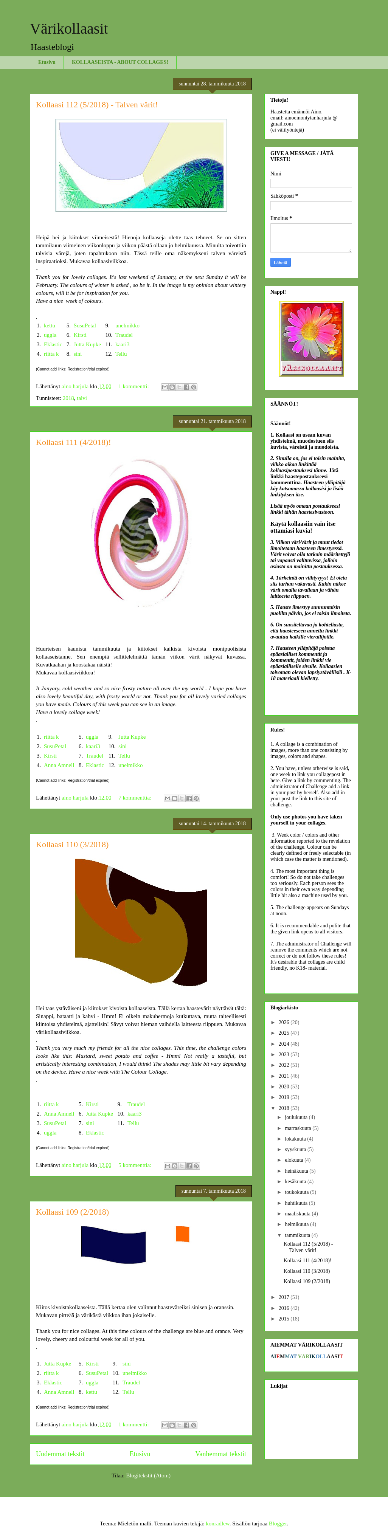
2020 (285, 1087)
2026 (285, 1022)
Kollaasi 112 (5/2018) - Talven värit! (97, 104)
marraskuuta (298, 1128)
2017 (285, 1297)
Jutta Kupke (87, 344)
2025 (285, 1033)
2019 (285, 1097)
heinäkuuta (297, 1171)
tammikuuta (298, 1235)
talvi (82, 398)
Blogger (278, 1523)
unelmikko (127, 325)
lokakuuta (296, 1139)
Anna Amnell (59, 765)
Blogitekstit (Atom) (148, 1475)
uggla (50, 335)
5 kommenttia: (135, 1165)
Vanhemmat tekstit (221, 1454)
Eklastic (53, 344)
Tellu (121, 354)
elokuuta (294, 1160)
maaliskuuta (298, 1214)
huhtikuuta (297, 1203)
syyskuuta (296, 1149)
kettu (49, 325)
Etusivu (47, 62)
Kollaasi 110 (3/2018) (72, 844)
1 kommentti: (134, 386)
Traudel (124, 335)
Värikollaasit (69, 28)
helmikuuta (297, 1224)
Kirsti (80, 335)
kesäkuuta (296, 1181)
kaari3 (122, 344)
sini (78, 354)
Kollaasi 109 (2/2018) (72, 1212)
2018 (68, 398)
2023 (285, 1054)
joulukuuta (297, 1117)
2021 (285, 1076)
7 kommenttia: (135, 798)
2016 (285, 1308)
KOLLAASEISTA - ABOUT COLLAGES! (120, 62)
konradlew (217, 1523)
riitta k (51, 354)
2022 (285, 1065)
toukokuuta (297, 1192)
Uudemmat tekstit (60, 1454)
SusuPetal (85, 325)
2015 (285, 1319)
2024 (285, 1044)
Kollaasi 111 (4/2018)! (73, 442)
